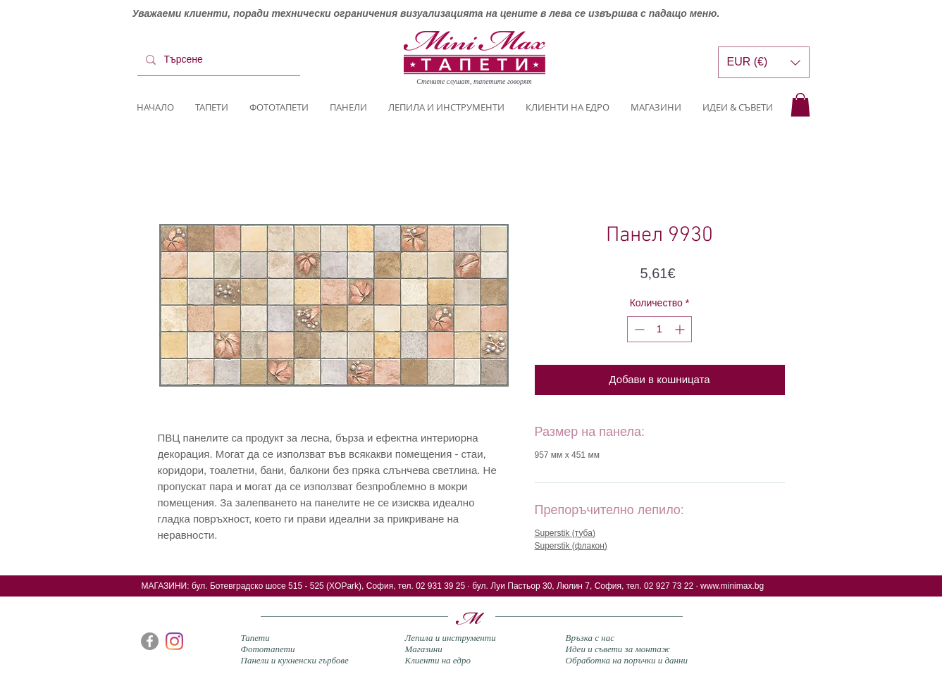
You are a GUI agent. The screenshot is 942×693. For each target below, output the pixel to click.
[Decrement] (638, 329)
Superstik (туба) (565, 533)
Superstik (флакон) (571, 546)
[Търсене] (217, 59)
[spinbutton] (659, 329)
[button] (800, 104)
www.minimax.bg (732, 586)
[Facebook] (150, 641)
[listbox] (764, 62)
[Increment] (681, 329)
